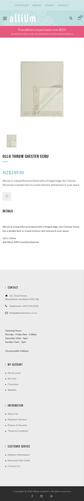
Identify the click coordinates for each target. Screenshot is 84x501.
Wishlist (36, 5)
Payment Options (17, 419)
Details (8, 211)
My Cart (49, 5)
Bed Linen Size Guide (19, 460)
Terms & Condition (18, 430)
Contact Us (14, 466)
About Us (13, 413)
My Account (14, 372)
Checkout (63, 5)
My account (22, 5)
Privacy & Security (17, 425)
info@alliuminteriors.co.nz (23, 312)
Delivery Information (19, 454)
